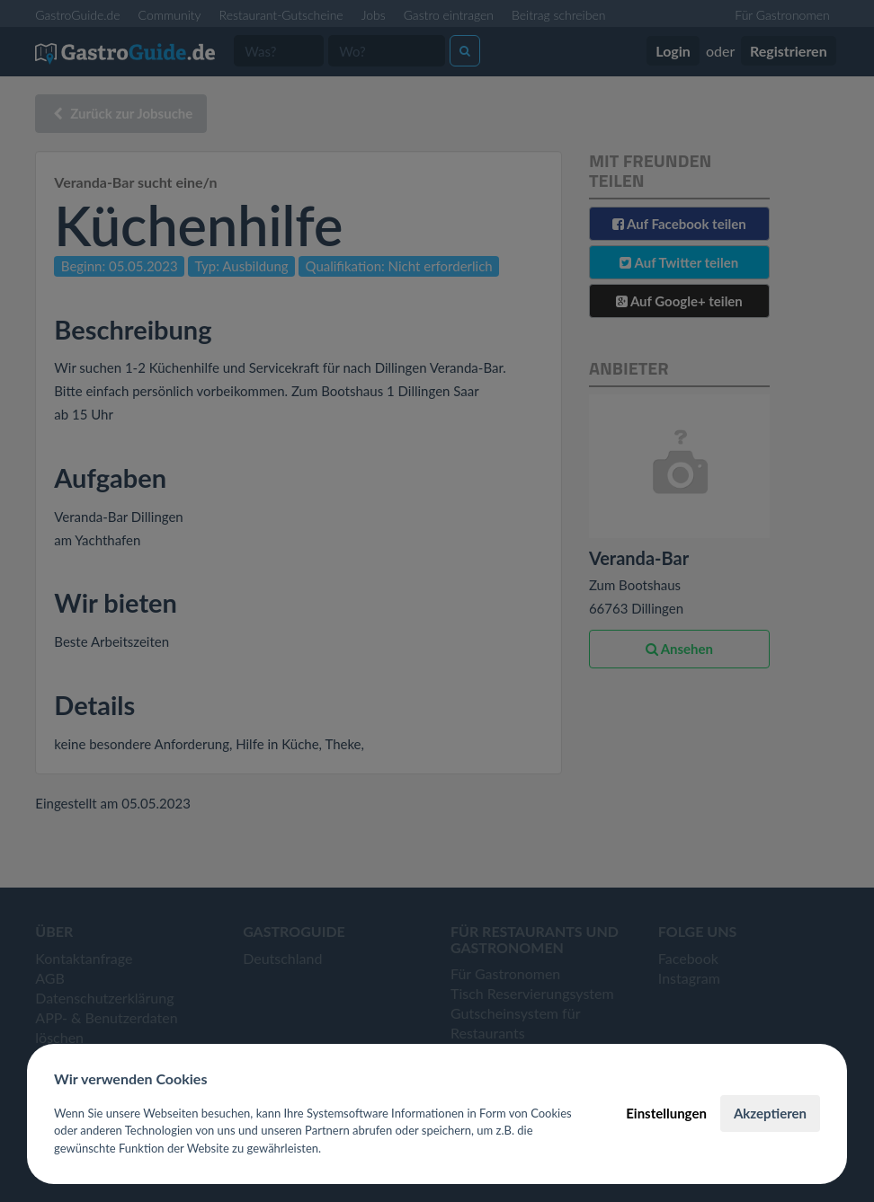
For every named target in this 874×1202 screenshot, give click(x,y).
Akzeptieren (770, 1113)
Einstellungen (666, 1113)
